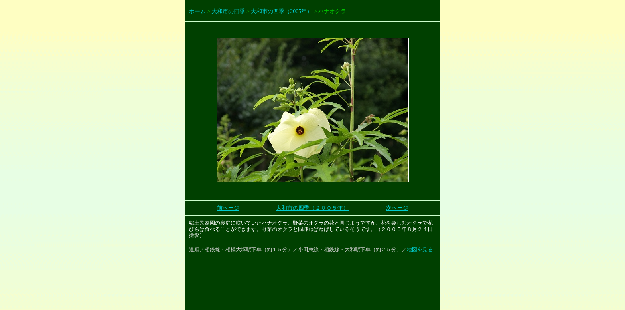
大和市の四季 (228, 11)
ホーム (197, 11)
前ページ (228, 208)
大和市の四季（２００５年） (312, 208)
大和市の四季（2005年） (281, 11)
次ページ (397, 208)
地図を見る (420, 249)
